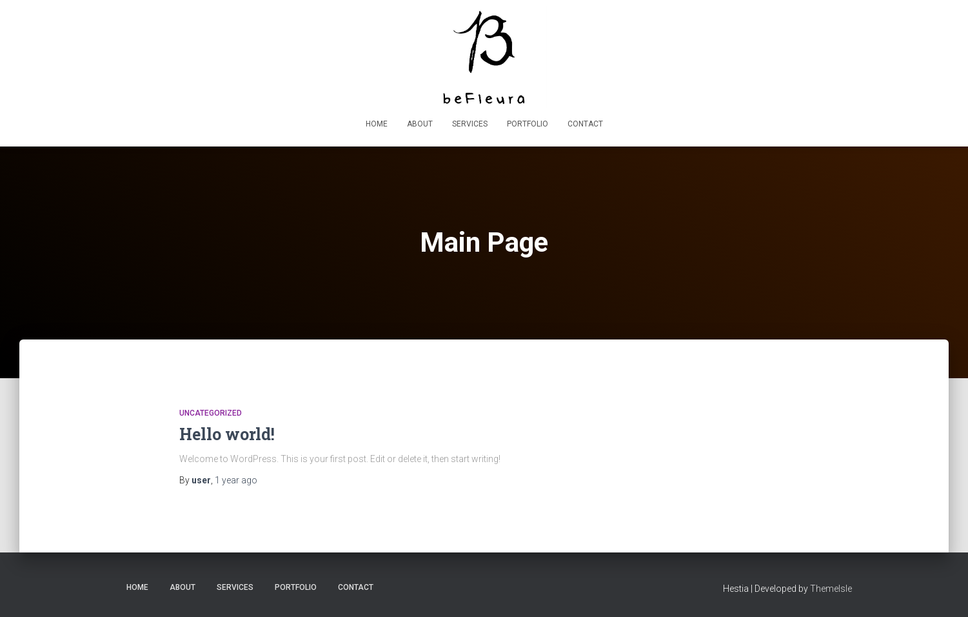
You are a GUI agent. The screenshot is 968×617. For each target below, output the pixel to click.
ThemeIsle (831, 588)
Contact (585, 123)
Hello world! (227, 434)
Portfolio (527, 123)
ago (236, 480)
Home (377, 123)
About (420, 123)
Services (470, 123)
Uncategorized (210, 413)
